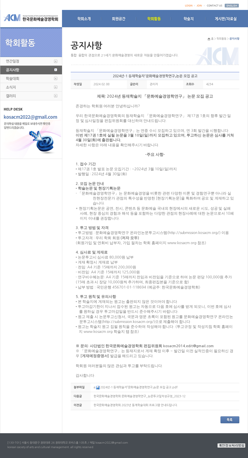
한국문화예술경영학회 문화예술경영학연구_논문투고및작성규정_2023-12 (139, 396)
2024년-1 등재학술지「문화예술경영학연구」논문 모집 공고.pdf (137, 387)
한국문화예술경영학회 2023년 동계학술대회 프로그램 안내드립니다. (135, 405)
